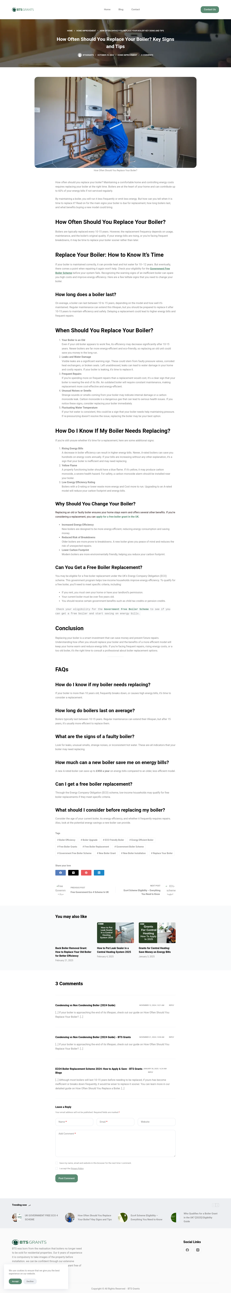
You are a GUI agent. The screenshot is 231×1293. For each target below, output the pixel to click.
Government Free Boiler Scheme (74, 853)
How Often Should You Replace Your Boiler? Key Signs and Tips (95, 1216)
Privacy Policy (77, 1167)
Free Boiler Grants (67, 846)
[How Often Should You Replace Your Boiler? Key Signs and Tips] (70, 1216)
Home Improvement (127, 55)
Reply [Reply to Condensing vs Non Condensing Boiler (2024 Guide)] (171, 1004)
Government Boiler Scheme (129, 846)
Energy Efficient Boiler (141, 840)
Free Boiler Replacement (96, 846)
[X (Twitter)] (73, 873)
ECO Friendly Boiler (113, 840)
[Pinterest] (86, 873)
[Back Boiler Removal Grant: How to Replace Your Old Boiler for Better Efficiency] (73, 932)
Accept (15, 1281)
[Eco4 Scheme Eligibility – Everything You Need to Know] (123, 1216)
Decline (30, 1281)
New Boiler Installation (133, 853)
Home (107, 9)
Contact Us (210, 9)
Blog (121, 9)
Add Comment (67, 1132)
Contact (135, 9)
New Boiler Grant (106, 853)
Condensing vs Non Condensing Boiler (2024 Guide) (85, 1003)
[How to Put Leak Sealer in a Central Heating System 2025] (115, 932)
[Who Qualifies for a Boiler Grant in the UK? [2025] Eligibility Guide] (175, 1216)
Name (63, 1120)
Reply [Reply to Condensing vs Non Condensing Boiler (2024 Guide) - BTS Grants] (171, 1036)
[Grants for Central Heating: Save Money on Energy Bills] (157, 932)
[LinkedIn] (99, 873)
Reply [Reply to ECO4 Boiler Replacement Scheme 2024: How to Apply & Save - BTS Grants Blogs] (150, 1071)
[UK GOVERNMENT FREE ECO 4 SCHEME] (17, 1216)
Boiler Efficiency (66, 840)
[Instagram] (198, 1248)
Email (103, 1120)
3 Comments (147, 55)
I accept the (71, 1167)
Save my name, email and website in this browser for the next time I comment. (95, 1161)
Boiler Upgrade (89, 840)
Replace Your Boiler (162, 853)
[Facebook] (60, 873)
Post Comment (67, 1176)
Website (145, 1120)
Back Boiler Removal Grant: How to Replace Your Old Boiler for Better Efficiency (73, 950)
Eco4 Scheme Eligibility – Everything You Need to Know (147, 1216)
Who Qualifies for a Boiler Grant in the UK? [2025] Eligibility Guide (200, 1216)
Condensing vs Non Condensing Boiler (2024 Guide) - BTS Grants (93, 1035)
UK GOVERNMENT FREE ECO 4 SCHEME (41, 1216)
